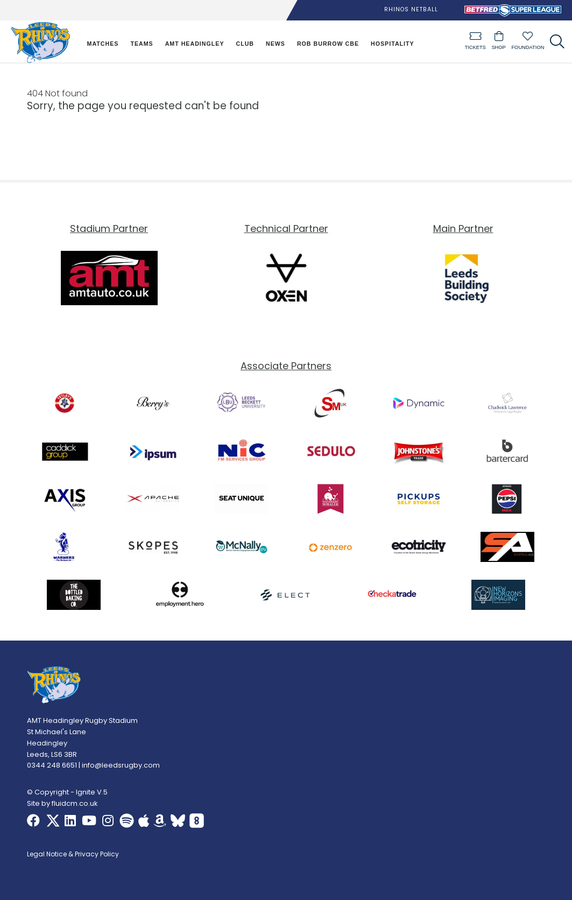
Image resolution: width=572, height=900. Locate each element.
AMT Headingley (194, 43)
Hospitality (392, 43)
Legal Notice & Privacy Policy (73, 855)
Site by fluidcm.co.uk (62, 803)
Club (245, 43)
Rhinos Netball (411, 9)
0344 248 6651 (52, 766)
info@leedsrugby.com (121, 766)
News (275, 43)
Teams (141, 43)
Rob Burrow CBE (328, 43)
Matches (103, 43)
